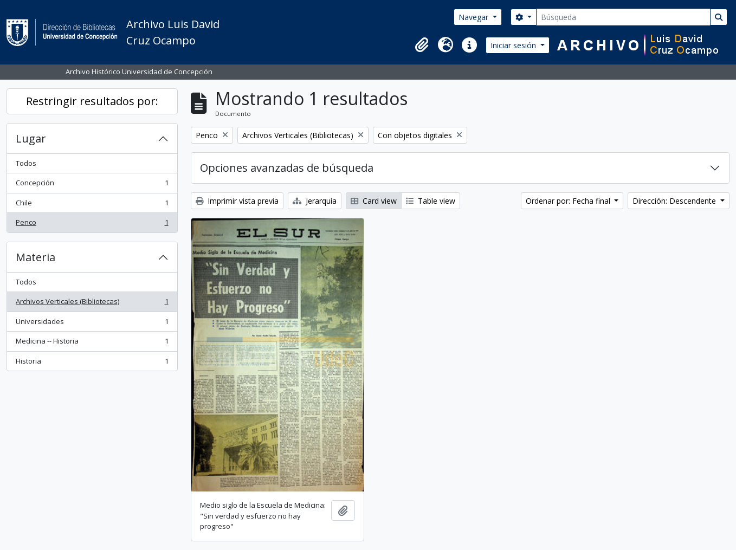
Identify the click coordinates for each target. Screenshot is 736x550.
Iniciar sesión (514, 45)
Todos (26, 163)
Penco (92, 224)
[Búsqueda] (623, 17)
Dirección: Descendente (675, 201)
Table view (430, 201)
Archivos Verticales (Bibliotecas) (92, 303)
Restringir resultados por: (92, 101)
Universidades (92, 323)
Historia (92, 363)
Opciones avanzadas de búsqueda (286, 167)
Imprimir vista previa (237, 201)
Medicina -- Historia (92, 343)
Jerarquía (315, 201)
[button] (422, 45)
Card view (374, 201)
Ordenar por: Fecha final (569, 201)
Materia (35, 257)
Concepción (92, 185)
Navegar (474, 17)
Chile (92, 205)
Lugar (31, 138)
